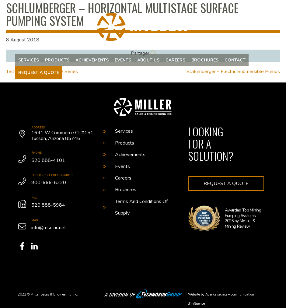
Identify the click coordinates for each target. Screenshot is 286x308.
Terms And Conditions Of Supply (135, 207)
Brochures (204, 60)
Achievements (92, 60)
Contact (235, 60)
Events (123, 60)
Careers (175, 60)
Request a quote (38, 72)
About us (148, 60)
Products (57, 60)
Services (28, 60)
